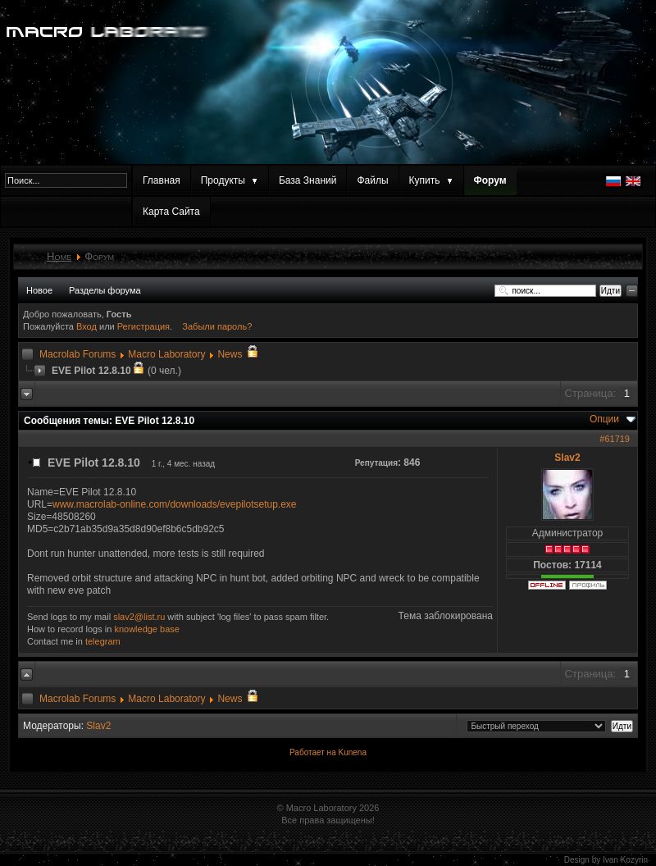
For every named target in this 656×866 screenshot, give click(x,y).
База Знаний (308, 180)
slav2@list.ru (139, 617)
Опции (604, 419)
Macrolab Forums (77, 354)
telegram (103, 641)
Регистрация (143, 326)
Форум (490, 180)
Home (59, 256)
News (229, 354)
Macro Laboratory (166, 354)
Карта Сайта (171, 211)
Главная (161, 180)
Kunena (352, 752)
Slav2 (567, 457)
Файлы (372, 180)
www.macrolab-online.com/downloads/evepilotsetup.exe (174, 504)
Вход (87, 326)
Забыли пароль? (217, 326)
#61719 (614, 439)
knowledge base (147, 629)
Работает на (312, 752)
